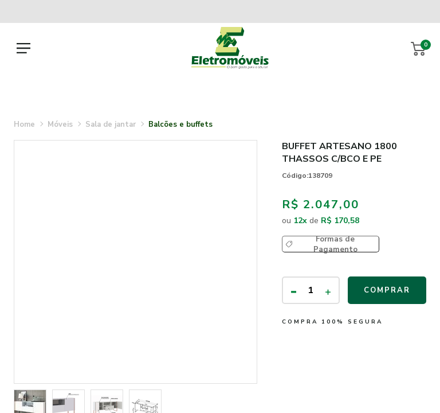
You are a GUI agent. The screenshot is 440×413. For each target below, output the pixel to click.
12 (300, 220)
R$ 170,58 (340, 220)
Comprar (387, 290)
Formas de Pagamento (335, 244)
